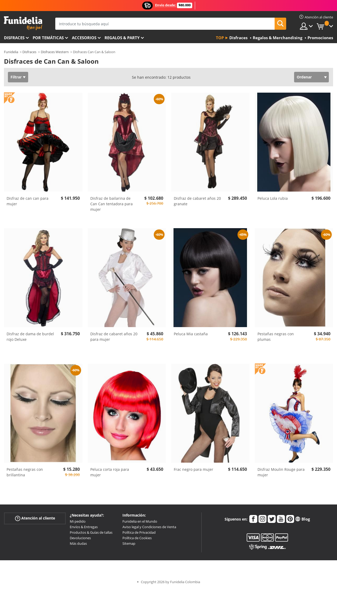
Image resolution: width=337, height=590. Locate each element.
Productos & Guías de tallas (91, 532)
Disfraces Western (55, 51)
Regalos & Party (122, 37)
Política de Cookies (137, 538)
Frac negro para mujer (193, 469)
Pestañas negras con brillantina (25, 472)
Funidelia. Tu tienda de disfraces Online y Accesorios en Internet (23, 23)
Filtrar (16, 76)
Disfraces (14, 37)
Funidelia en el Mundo (139, 521)
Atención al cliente (35, 518)
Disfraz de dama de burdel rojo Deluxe (30, 336)
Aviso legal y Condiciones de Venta (149, 526)
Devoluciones (80, 538)
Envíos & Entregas (84, 526)
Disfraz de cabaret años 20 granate (197, 201)
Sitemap (128, 543)
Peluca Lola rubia (272, 198)
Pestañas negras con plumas (275, 336)
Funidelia (11, 51)
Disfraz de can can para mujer (27, 201)
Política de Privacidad (139, 532)
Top (220, 37)
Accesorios (84, 37)
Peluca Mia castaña (191, 333)
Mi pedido (78, 521)
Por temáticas (48, 37)
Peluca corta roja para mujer (109, 472)
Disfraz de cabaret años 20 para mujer (113, 336)
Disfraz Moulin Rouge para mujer (281, 472)
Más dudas (78, 543)
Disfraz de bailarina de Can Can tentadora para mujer (111, 204)
